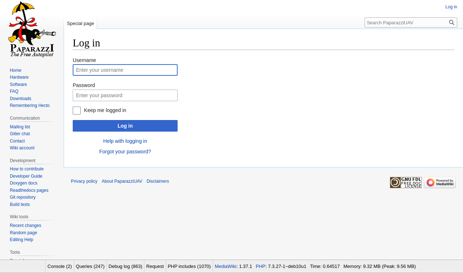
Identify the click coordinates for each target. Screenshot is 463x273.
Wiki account (22, 147)
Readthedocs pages (29, 190)
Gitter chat (20, 133)
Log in (125, 126)
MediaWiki (226, 266)
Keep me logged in (105, 110)
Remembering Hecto (30, 105)
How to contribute (26, 168)
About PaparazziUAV (122, 181)
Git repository (22, 197)
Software (18, 84)
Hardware (19, 77)
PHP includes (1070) (189, 266)
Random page (23, 232)
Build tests (20, 204)
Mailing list (20, 126)
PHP (261, 266)
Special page (80, 23)
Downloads (20, 98)
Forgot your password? (125, 151)
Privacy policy (84, 181)
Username (84, 60)
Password (84, 85)
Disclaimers (157, 181)
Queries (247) (90, 266)
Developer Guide (26, 176)
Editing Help (21, 239)
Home (15, 70)
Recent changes (25, 225)
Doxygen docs (23, 183)
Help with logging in (125, 141)
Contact (17, 141)
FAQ (14, 91)
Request (154, 266)
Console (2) (59, 266)
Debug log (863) (125, 266)
